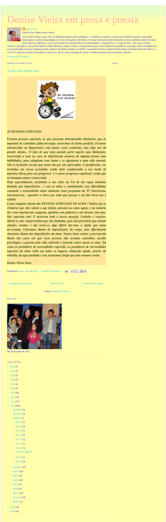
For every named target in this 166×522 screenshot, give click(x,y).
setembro (17, 467)
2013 (12, 397)
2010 (12, 507)
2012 (12, 401)
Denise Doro (31, 29)
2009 (12, 511)
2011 (12, 405)
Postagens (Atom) (60, 291)
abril (15, 488)
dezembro (17, 409)
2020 (12, 366)
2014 (12, 392)
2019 (12, 371)
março (16, 493)
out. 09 (19, 448)
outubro (17, 418)
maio (15, 484)
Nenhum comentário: (51, 271)
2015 (12, 388)
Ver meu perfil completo (18, 56)
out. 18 (19, 435)
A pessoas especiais (23, 70)
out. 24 (19, 430)
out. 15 (19, 439)
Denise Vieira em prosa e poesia (73, 19)
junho (16, 480)
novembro (18, 413)
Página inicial (56, 283)
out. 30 (19, 422)
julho (15, 475)
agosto (16, 471)
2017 (12, 379)
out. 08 (19, 457)
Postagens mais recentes (21, 283)
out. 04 (19, 461)
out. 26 (19, 426)
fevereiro (17, 497)
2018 (12, 375)
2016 (12, 384)
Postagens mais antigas (93, 283)
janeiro (16, 501)
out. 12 (19, 443)
